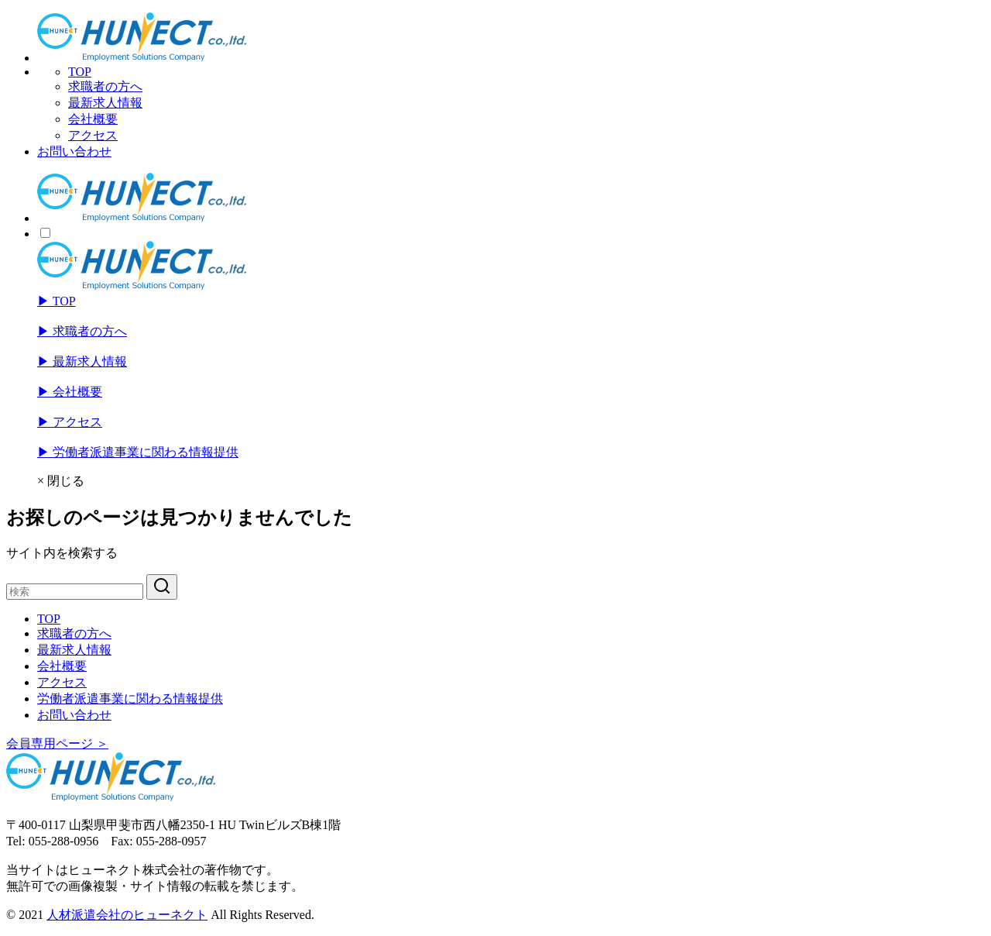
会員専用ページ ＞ (57, 743)
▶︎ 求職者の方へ (82, 331)
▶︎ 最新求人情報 (82, 361)
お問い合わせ (74, 151)
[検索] (74, 591)
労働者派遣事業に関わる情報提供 (130, 698)
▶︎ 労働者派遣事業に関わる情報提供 (137, 452)
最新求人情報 (105, 102)
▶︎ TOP (56, 301)
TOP (79, 71)
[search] (161, 587)
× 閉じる (60, 480)
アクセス (93, 135)
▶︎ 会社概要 (69, 391)
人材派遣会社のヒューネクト (126, 914)
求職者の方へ (105, 86)
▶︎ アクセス (69, 421)
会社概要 (93, 119)
